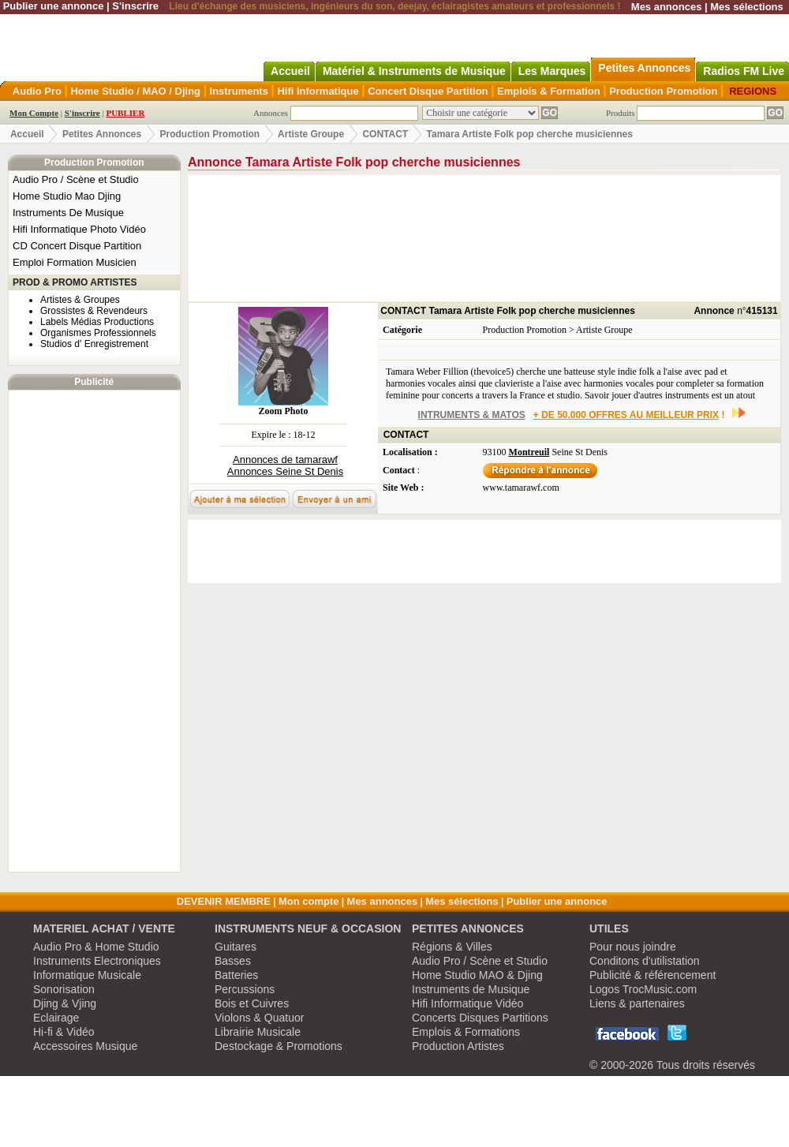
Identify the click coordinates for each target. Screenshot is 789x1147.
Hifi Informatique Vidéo (467, 1003)
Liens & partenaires (637, 1003)
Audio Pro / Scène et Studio (76, 179)
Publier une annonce (53, 6)
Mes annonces (666, 7)
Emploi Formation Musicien (74, 262)
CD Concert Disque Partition (77, 246)
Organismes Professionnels (98, 332)
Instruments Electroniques (97, 961)
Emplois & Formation (548, 91)
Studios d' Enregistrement (94, 343)
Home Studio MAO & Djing (477, 975)
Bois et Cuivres (252, 1003)
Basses (233, 961)
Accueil (27, 134)
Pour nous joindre (632, 946)
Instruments (239, 91)
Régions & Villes (452, 946)
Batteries (236, 975)
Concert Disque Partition (428, 91)
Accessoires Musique (85, 1046)
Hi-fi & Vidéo (64, 1032)
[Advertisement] (94, 631)
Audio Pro (37, 91)
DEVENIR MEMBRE (224, 901)
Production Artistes (458, 1046)
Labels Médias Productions (97, 321)
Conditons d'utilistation (644, 961)
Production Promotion (663, 91)
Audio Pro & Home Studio (96, 946)
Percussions (245, 989)
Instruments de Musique (470, 989)
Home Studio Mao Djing (67, 196)
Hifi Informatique (317, 91)
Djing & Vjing (64, 1003)
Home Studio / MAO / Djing (135, 91)
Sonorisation (64, 989)
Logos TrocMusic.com (643, 989)
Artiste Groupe (311, 134)
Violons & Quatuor (259, 1017)
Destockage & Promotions (278, 1046)
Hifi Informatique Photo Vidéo (79, 229)
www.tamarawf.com (521, 487)
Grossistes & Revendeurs (94, 310)
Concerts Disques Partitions (480, 1017)
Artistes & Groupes (80, 299)
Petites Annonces (101, 134)
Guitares (235, 946)
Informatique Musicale (87, 975)
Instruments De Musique (68, 213)
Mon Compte (33, 113)
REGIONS (752, 91)
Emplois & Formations (466, 1032)
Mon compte (309, 901)
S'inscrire (135, 6)
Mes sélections (746, 7)
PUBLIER (125, 113)
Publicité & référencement (652, 975)
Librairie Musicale (258, 1032)
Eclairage (56, 1017)
